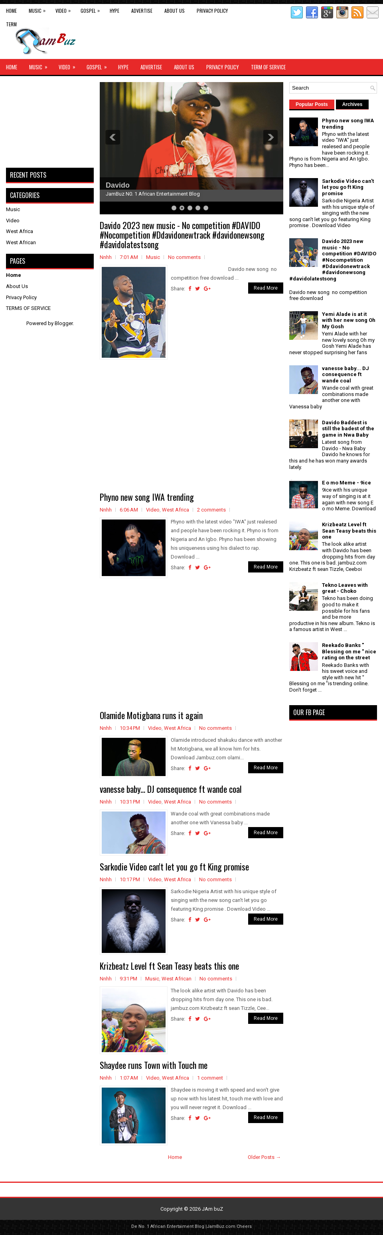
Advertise (141, 10)
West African (177, 979)
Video (65, 9)
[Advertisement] (191, 426)
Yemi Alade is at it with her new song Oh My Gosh (348, 320)
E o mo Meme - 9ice (346, 483)
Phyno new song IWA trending (147, 497)
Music (39, 9)
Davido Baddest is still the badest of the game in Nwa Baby (348, 429)
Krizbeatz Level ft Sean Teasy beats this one (169, 965)
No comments (184, 257)
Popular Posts (312, 104)
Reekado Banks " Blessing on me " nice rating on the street (349, 651)
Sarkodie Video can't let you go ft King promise (174, 866)
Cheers (244, 1226)
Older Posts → (264, 1157)
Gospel (92, 9)
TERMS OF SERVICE (28, 308)
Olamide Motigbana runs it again (151, 715)
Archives (352, 104)
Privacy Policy (212, 10)
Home (11, 10)
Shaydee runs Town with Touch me (153, 1065)
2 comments (211, 510)
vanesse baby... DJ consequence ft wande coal (171, 789)
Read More (266, 288)
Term (11, 24)
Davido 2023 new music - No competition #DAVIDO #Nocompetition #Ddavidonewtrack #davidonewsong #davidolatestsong (182, 234)
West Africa (175, 510)
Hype (114, 10)
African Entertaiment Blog (177, 1226)
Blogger (64, 323)
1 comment (210, 1078)
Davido (118, 185)
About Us (174, 10)
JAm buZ (212, 1209)
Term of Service (268, 67)
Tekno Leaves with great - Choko (345, 588)
